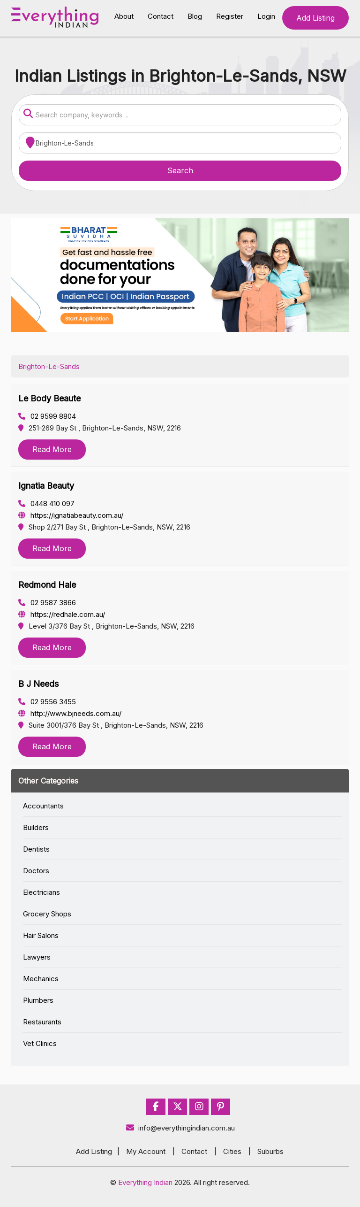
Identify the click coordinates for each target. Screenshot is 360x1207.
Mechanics (41, 978)
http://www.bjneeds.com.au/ (69, 713)
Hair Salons (41, 935)
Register (229, 16)
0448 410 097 (46, 503)
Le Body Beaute (49, 398)
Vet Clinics (40, 1043)
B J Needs (38, 684)
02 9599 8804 (47, 416)
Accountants (43, 805)
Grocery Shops (47, 913)
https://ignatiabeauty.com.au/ (70, 515)
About (124, 16)
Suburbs (270, 1151)
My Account (145, 1151)
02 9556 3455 (47, 701)
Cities (232, 1151)
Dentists (36, 849)
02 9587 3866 (47, 602)
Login (266, 16)
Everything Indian (145, 1182)
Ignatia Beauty (46, 486)
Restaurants (42, 1021)
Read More (52, 449)
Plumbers (38, 1000)
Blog (195, 16)
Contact (160, 16)
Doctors (36, 870)
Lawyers (37, 957)
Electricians (41, 892)
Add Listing (315, 18)
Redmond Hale (47, 585)
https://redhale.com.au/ (61, 614)
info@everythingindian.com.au (180, 1127)
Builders (36, 827)
